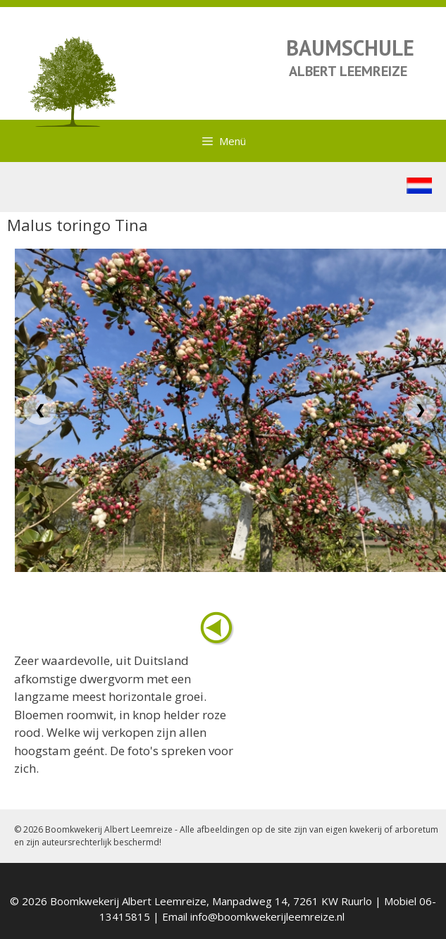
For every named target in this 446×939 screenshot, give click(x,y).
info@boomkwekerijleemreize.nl (267, 916)
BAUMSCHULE (350, 47)
